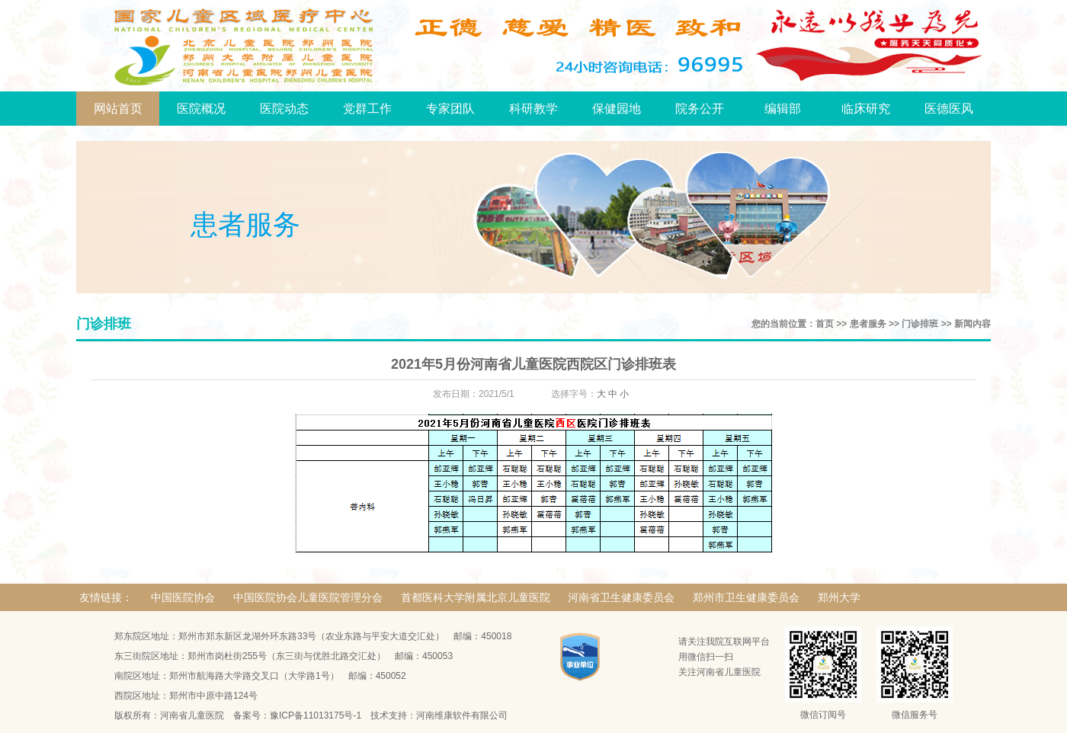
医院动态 (284, 108)
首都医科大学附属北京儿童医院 (475, 597)
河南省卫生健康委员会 (621, 597)
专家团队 (450, 108)
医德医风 (948, 108)
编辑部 (782, 108)
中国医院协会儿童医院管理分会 (308, 597)
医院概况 (201, 108)
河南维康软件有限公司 (462, 715)
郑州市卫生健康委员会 (746, 597)
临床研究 (865, 108)
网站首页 (118, 108)
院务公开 (699, 108)
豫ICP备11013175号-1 (315, 715)
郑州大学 (839, 597)
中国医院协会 (183, 597)
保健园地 (616, 108)
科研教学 (533, 108)
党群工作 (367, 108)
